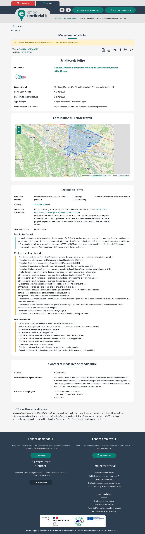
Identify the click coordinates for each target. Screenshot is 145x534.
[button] (19, 128)
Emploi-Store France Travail (104, 511)
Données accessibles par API (95, 531)
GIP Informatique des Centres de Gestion (67, 531)
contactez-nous (40, 482)
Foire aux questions (104, 479)
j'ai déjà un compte (40, 461)
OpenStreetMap (98, 175)
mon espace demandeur (88, 10)
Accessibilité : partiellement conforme (104, 486)
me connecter (104, 455)
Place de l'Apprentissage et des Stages (104, 508)
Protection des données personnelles (104, 483)
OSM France (123, 175)
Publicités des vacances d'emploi (103, 476)
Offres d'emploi (70, 18)
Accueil (58, 18)
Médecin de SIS (42, 204)
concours (23, 3)
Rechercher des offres (104, 472)
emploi (47, 3)
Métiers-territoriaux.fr (104, 501)
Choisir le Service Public (104, 504)
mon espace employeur (120, 10)
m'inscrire (40, 455)
